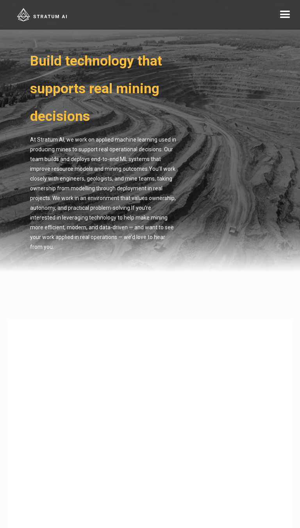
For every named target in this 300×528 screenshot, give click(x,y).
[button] (285, 15)
